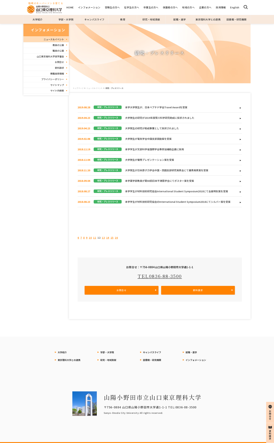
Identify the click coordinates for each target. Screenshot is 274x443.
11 (94, 237)
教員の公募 (58, 45)
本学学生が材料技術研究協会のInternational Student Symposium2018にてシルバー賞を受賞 (177, 201)
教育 (122, 19)
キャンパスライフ (94, 19)
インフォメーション (89, 7)
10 (90, 237)
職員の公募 (58, 50)
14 (107, 237)
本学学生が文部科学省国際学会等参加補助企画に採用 (154, 149)
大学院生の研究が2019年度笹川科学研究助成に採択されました (159, 117)
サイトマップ (57, 85)
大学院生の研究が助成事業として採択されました (152, 128)
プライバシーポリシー (52, 79)
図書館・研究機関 (236, 19)
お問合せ (59, 62)
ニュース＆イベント (94, 88)
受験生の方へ (112, 7)
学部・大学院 (66, 19)
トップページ (78, 88)
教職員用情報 (57, 73)
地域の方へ (188, 7)
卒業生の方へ (150, 7)
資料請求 (59, 67)
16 (116, 237)
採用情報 (221, 7)
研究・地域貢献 (151, 19)
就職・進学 (179, 19)
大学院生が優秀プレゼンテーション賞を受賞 (149, 159)
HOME (70, 7)
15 (112, 237)
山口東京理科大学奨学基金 (50, 56)
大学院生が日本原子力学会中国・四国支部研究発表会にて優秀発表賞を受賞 (166, 170)
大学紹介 (37, 19)
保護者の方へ (170, 7)
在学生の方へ (131, 7)
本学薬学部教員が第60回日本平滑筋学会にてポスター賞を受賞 (159, 180)
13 (103, 237)
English (234, 7)
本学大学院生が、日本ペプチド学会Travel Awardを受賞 (156, 107)
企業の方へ (205, 7)
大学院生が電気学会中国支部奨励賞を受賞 (148, 138)
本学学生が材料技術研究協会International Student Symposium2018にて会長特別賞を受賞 (176, 191)
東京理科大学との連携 (208, 19)
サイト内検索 (57, 90)
